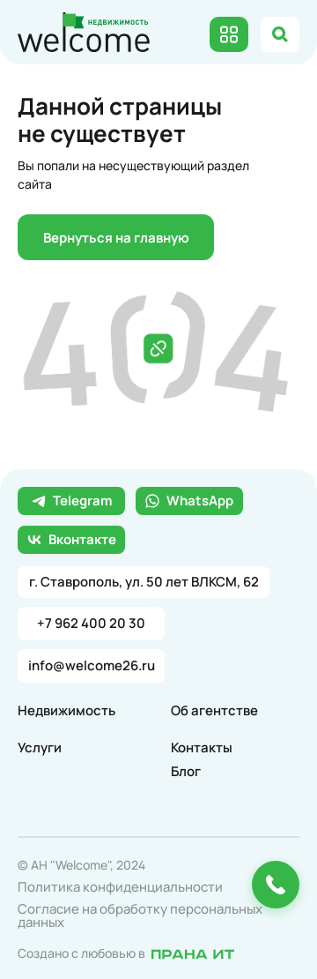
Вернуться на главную (116, 237)
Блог (186, 771)
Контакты (201, 747)
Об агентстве (214, 710)
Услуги (40, 747)
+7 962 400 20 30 (91, 623)
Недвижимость (66, 710)
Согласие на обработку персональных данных (140, 915)
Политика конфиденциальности (120, 886)
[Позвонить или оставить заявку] (275, 884)
